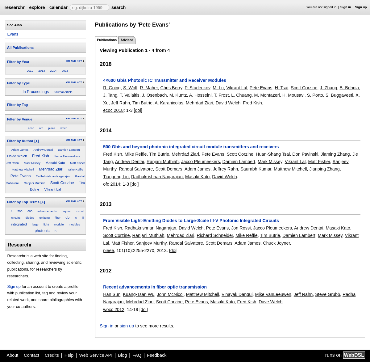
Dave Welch (270, 301)
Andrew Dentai (43, 149)
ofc (41, 128)
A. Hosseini (200, 95)
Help (69, 355)
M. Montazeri (267, 95)
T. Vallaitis (129, 95)
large (35, 224)
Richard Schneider (215, 235)
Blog (122, 355)
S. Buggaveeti (339, 95)
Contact (31, 355)
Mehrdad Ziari (51, 169)
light (46, 224)
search (118, 7)
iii (83, 217)
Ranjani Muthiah (34, 183)
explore (37, 7)
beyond (66, 211)
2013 (41, 70)
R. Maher (149, 87)
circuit (80, 211)
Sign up (361, 7)
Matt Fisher (77, 163)
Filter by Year (18, 62)
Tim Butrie (142, 102)
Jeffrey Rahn (225, 168)
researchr (14, 7)
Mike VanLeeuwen (273, 294)
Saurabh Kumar (255, 168)
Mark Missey (32, 163)
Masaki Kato (55, 163)
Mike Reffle (76, 169)
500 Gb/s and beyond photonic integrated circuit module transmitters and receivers (191, 146)
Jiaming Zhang (335, 154)
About (13, 355)
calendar (58, 7)
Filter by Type (18, 83)
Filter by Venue (19, 119)
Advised (126, 40)
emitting (44, 217)
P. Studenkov (197, 87)
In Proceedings (36, 91)
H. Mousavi (293, 95)
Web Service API (95, 355)
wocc (63, 128)
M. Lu (218, 87)
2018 (65, 70)
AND (73, 61)
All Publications (20, 47)
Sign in (345, 7)
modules (74, 224)
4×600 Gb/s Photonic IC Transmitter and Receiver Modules (164, 80)
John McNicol (170, 294)
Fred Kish (40, 156)
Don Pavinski (305, 154)
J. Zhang (328, 87)
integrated (19, 224)
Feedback (156, 355)
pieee (51, 128)
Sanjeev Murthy (151, 243)
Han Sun (111, 294)
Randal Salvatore (136, 168)
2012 (30, 70)
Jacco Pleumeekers (67, 156)
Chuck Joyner (276, 243)
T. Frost (221, 95)
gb (67, 217)
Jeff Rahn (12, 163)
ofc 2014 (111, 184)
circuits (16, 217)
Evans (12, 34)
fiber (57, 217)
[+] (36, 141)
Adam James (19, 149)
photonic (42, 230)
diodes (30, 217)
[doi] (138, 110)
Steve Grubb (327, 294)
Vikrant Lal (52, 189)
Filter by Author (20, 141)
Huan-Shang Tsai (273, 154)
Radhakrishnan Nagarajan (53, 176)
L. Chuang (241, 95)
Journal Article (63, 92)
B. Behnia (349, 87)
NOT (79, 61)
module (59, 224)
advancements (46, 211)
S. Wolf (130, 87)
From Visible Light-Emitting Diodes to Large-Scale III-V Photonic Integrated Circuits (191, 220)
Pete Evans (20, 176)
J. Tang (110, 95)
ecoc (31, 128)
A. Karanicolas (169, 102)
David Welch (17, 156)
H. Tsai (281, 87)
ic (76, 217)
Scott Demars (169, 168)
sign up (127, 325)
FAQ (136, 355)
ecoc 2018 (113, 110)
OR (68, 61)
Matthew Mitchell (23, 169)
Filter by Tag (17, 105)
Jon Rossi (241, 227)
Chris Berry (171, 87)
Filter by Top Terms (23, 202)
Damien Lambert (69, 149)
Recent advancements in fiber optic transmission (155, 286)
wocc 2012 (113, 309)
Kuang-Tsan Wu (138, 294)
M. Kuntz (178, 95)
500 (20, 211)
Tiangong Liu (116, 176)
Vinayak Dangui (237, 294)
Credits (52, 355)
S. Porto (315, 95)
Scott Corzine (62, 182)
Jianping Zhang (324, 168)
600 (29, 211)
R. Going (112, 87)
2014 (53, 70)
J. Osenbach (154, 95)
